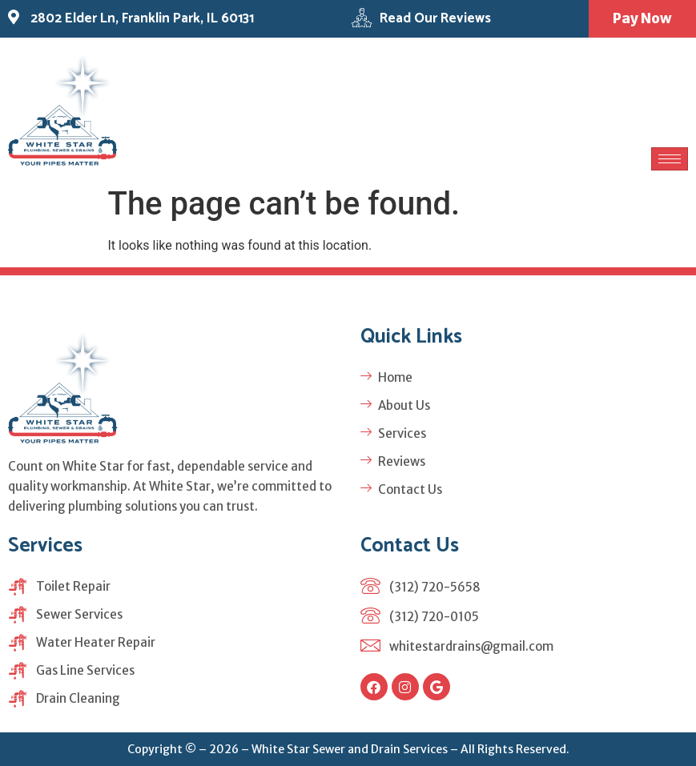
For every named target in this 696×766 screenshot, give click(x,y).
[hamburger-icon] (669, 159)
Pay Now (641, 18)
